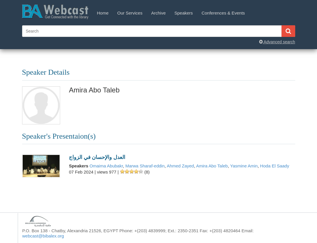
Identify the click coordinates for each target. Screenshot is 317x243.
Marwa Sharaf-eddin (144, 165)
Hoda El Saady (274, 165)
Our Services (130, 12)
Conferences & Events (223, 12)
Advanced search (277, 42)
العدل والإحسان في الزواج (97, 157)
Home (103, 12)
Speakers (183, 12)
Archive (158, 12)
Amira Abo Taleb (212, 165)
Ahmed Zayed (180, 165)
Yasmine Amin (244, 165)
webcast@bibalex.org (43, 235)
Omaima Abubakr (106, 165)
